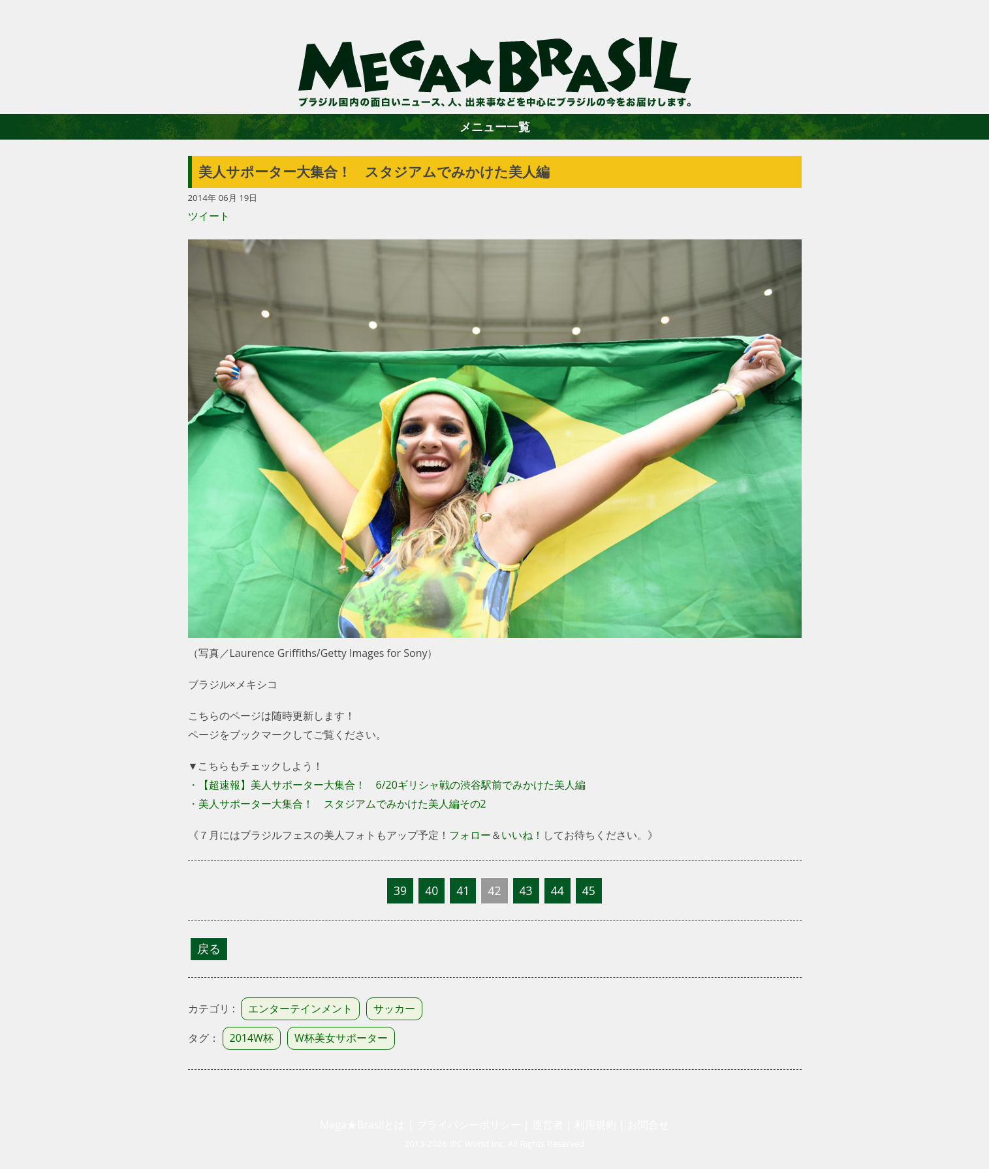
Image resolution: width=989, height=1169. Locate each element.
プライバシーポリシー (468, 1124)
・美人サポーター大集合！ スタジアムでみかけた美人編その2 (337, 804)
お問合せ (648, 1124)
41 (462, 890)
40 (431, 890)
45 (588, 890)
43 (526, 890)
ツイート (209, 216)
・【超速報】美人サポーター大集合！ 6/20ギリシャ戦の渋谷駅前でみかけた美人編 (387, 785)
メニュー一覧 (495, 126)
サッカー (394, 1008)
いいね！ (522, 835)
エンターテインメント (300, 1008)
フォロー (470, 835)
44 (557, 890)
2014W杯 (252, 1038)
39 (400, 890)
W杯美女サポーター (341, 1038)
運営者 (547, 1124)
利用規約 (595, 1124)
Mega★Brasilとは (362, 1124)
